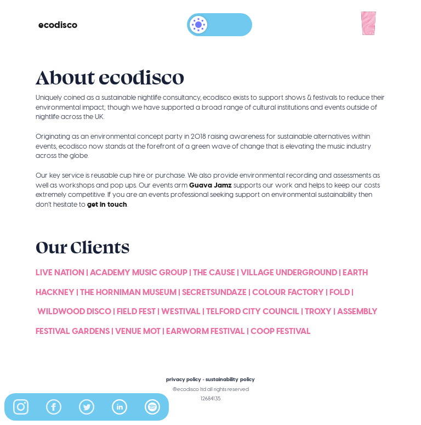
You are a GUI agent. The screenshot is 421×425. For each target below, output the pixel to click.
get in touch (107, 204)
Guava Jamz (210, 185)
